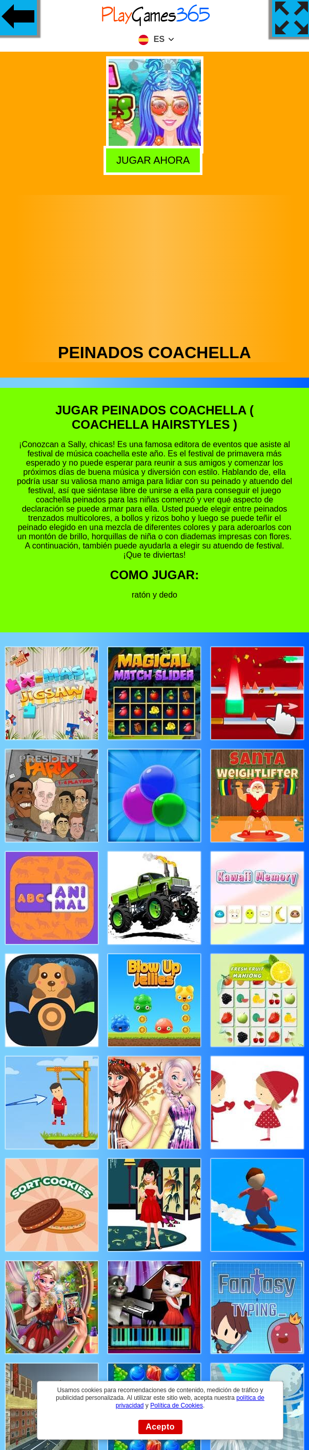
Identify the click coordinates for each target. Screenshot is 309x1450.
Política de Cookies (176, 1405)
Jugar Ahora (155, 159)
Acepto (160, 1426)
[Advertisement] (154, 266)
